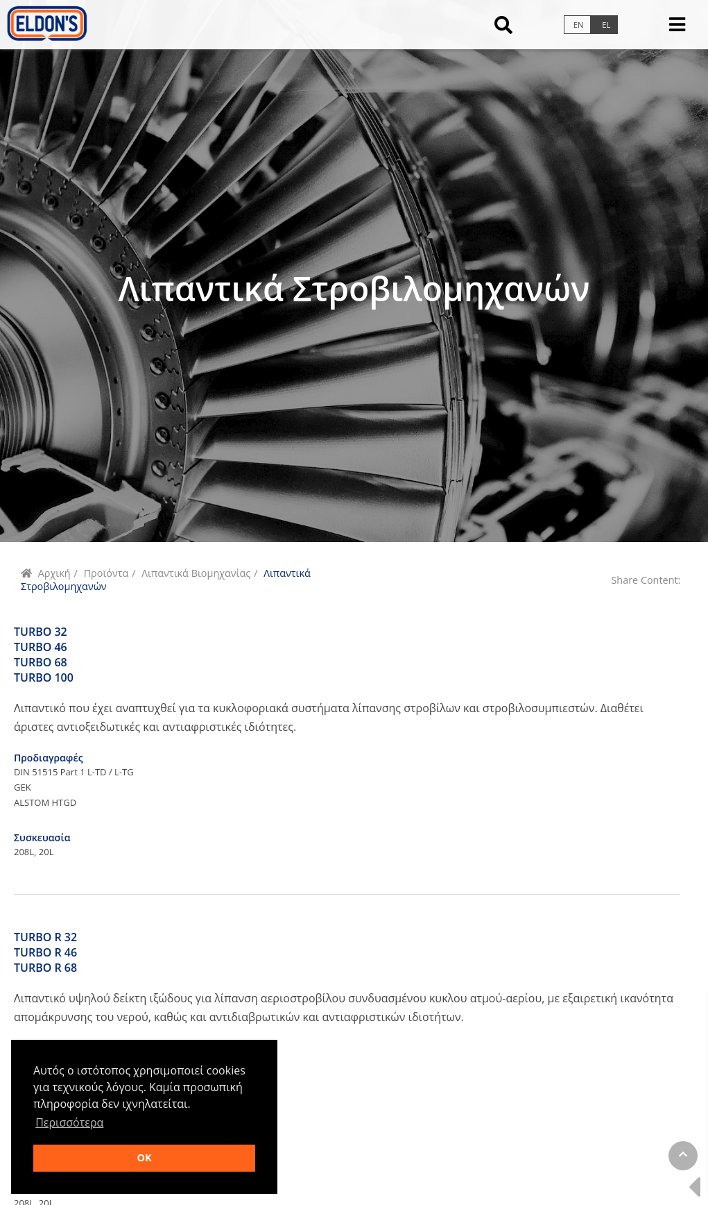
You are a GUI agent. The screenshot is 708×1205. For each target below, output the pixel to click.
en (578, 24)
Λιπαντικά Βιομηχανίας (195, 573)
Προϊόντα (106, 573)
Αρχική (54, 573)
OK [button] (144, 1157)
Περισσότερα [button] (69, 1122)
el (606, 24)
